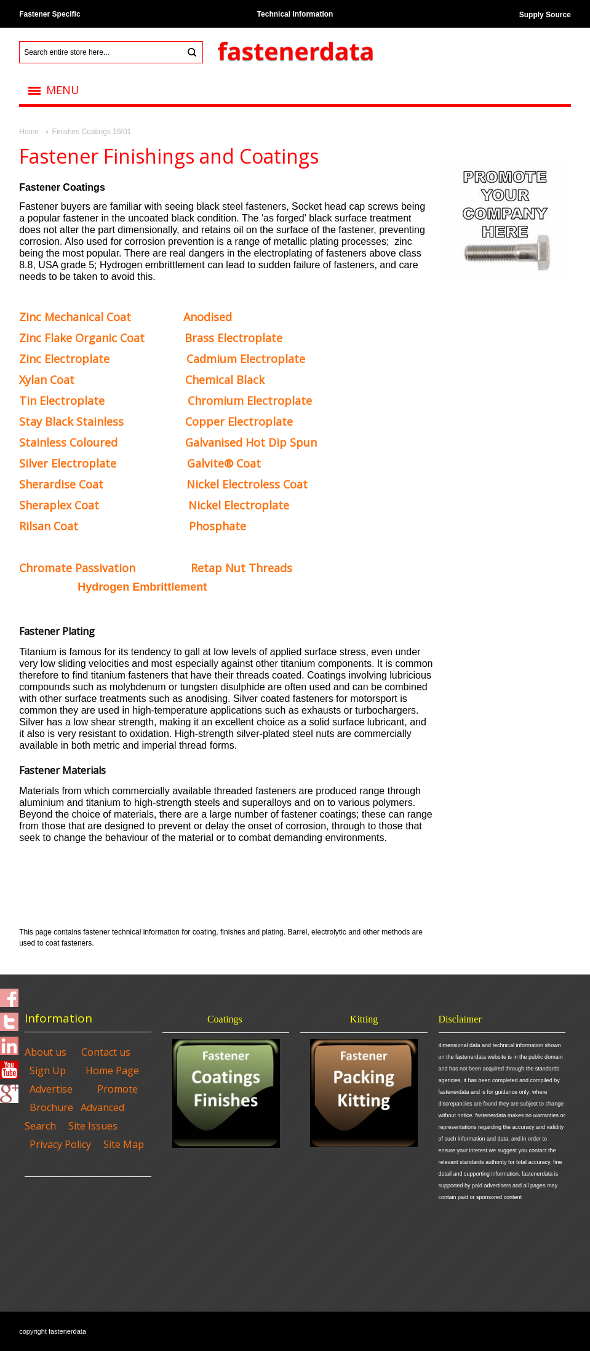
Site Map (123, 1144)
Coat (75, 316)
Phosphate (217, 526)
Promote (117, 1089)
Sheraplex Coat (59, 505)
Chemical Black (225, 379)
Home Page (112, 1070)
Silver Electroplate (67, 463)
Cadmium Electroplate (245, 358)
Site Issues (93, 1126)
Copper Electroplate (239, 421)
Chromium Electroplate (250, 400)
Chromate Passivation (77, 567)
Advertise (51, 1089)
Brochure (51, 1107)
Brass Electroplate (233, 337)
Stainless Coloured (68, 442)
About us (45, 1052)
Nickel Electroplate (238, 505)
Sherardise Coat (61, 484)
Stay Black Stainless (71, 421)
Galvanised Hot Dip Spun (251, 442)
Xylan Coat (46, 379)
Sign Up (48, 1070)
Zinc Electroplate (64, 358)
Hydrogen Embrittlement (142, 587)
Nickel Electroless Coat (247, 484)
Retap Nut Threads (241, 567)
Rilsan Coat (48, 526)
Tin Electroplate (62, 400)
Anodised (207, 316)
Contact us (105, 1052)
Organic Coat (82, 337)
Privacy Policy (60, 1144)
